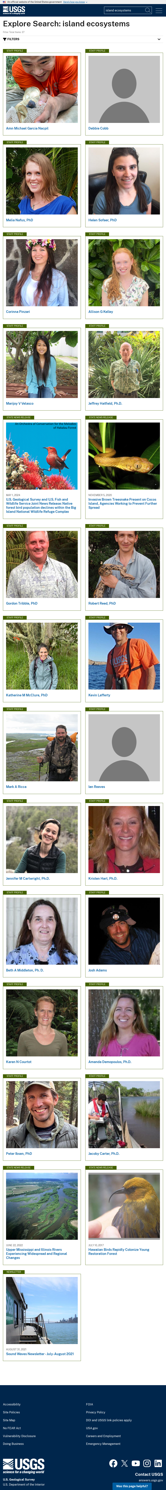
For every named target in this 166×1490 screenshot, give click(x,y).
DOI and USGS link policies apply (109, 1420)
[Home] (14, 13)
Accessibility (12, 1404)
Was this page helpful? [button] (132, 1486)
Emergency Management (103, 1444)
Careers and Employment (103, 1436)
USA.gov (92, 1428)
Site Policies (11, 1412)
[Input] (128, 10)
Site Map (9, 1420)
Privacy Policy (95, 1412)
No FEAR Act (12, 1428)
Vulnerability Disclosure (19, 1436)
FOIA (89, 1404)
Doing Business (13, 1444)
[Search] (148, 10)
